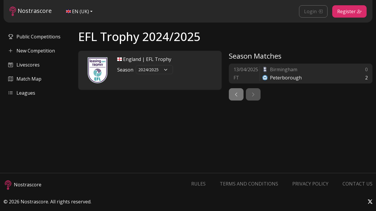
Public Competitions (34, 36)
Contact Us (357, 184)
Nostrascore (30, 11)
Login (313, 11)
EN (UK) (77, 11)
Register (349, 11)
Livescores (24, 65)
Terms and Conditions (249, 184)
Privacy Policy (310, 184)
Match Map (24, 79)
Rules (198, 184)
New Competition (31, 50)
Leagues (21, 93)
